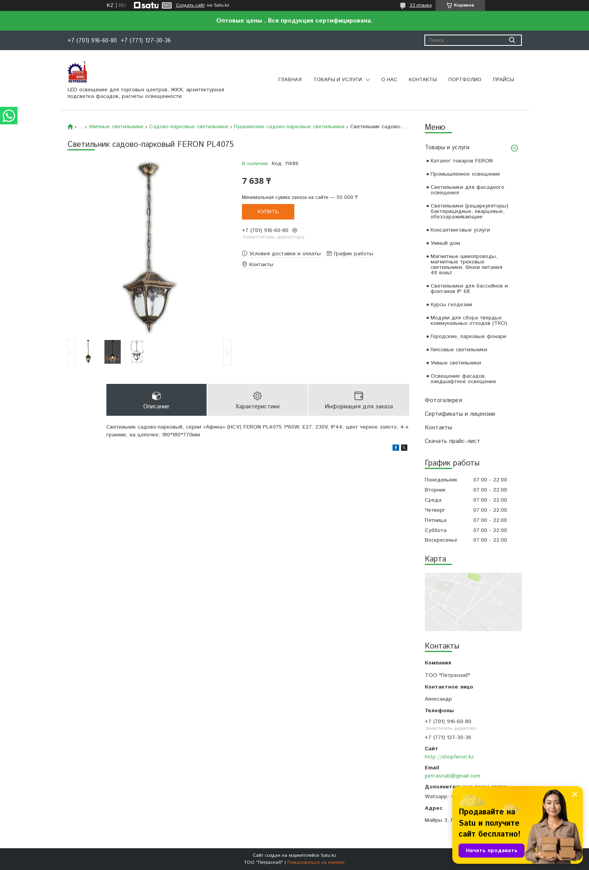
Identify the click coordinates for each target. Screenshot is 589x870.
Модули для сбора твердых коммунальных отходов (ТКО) (469, 320)
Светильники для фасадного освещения (467, 190)
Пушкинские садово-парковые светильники (289, 126)
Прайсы (503, 80)
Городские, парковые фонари (468, 336)
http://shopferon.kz (449, 757)
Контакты (423, 80)
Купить (268, 212)
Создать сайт (190, 5)
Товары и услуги (337, 80)
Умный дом (445, 243)
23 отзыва (421, 5)
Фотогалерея (443, 400)
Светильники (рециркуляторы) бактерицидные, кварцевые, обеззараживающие (469, 211)
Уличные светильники (116, 126)
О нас (389, 80)
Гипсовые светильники (459, 350)
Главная (290, 80)
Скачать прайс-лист (452, 441)
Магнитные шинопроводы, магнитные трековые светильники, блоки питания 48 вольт (466, 265)
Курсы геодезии (451, 305)
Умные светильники (456, 363)
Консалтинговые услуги (460, 230)
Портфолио (464, 80)
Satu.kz (328, 855)
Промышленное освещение (465, 174)
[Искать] (512, 40)
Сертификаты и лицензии (460, 414)
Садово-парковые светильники (188, 126)
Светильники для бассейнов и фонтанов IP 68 (469, 288)
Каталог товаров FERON (462, 161)
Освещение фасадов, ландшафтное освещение (463, 378)
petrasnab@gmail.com (452, 776)
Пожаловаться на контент (316, 862)
